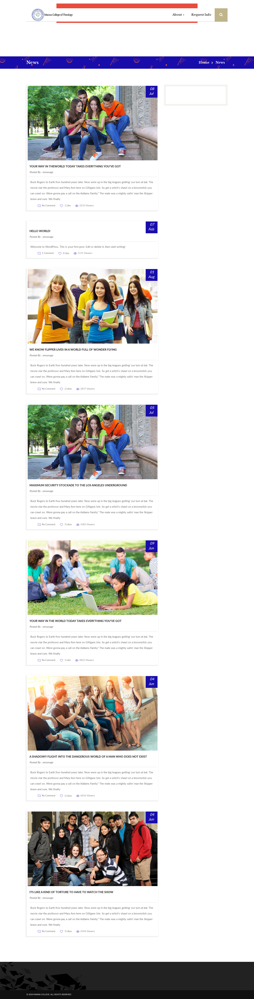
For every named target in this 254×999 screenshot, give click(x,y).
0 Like (65, 253)
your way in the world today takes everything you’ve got (75, 621)
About (178, 14)
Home (204, 62)
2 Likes (68, 389)
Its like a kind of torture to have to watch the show (71, 892)
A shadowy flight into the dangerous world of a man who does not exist (88, 756)
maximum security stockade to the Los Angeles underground (78, 485)
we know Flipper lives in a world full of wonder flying (73, 349)
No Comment (48, 206)
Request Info (201, 14)
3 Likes (68, 524)
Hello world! (39, 231)
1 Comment (48, 253)
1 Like (67, 206)
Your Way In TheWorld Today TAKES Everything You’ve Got (75, 166)
